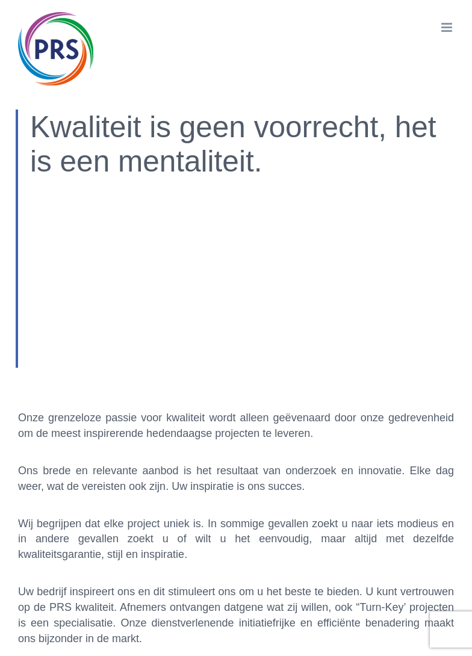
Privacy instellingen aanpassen (173, 580)
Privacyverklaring (328, 580)
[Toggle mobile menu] (447, 27)
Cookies (265, 580)
